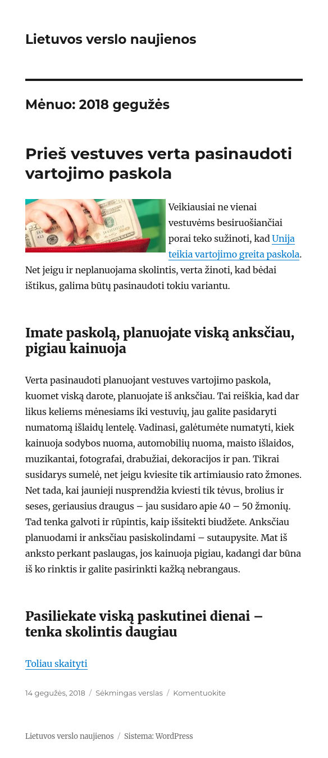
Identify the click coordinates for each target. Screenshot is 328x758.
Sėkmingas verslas (129, 692)
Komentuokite (199, 692)
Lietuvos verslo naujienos (111, 39)
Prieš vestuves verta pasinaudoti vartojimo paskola (158, 163)
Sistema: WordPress (158, 736)
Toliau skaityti (56, 663)
